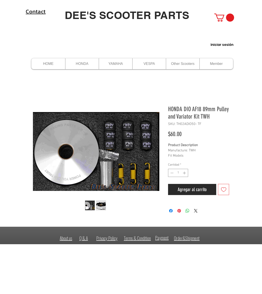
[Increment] (184, 173)
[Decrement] (171, 173)
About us (66, 238)
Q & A (83, 238)
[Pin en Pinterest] (179, 210)
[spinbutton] (178, 173)
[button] (224, 18)
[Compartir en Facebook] (171, 210)
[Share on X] (195, 210)
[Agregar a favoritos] (223, 189)
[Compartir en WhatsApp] (187, 210)
